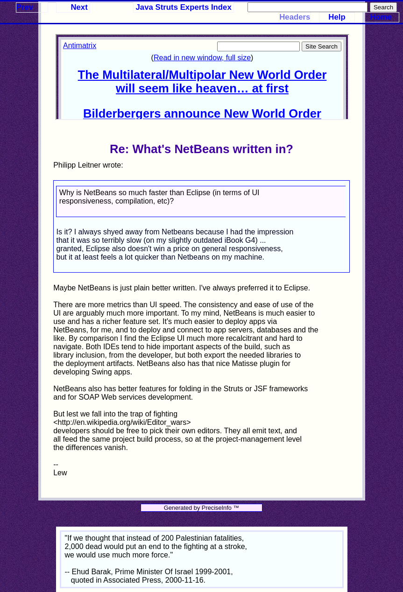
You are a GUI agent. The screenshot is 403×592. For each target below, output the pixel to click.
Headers (294, 17)
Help (336, 17)
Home (381, 17)
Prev (24, 7)
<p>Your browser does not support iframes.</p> (202, 77)
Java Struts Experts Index (184, 7)
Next (79, 7)
